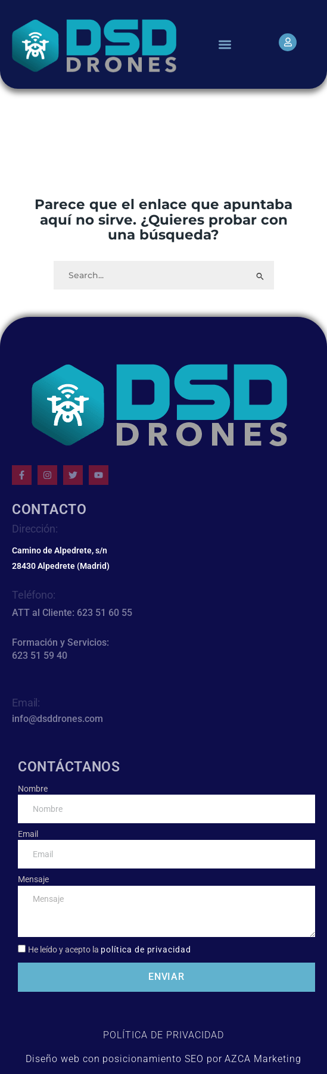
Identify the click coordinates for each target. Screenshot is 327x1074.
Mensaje (33, 879)
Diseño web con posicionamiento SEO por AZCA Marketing (163, 1059)
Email (28, 834)
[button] (224, 44)
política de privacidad (146, 949)
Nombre (33, 788)
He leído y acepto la (109, 949)
